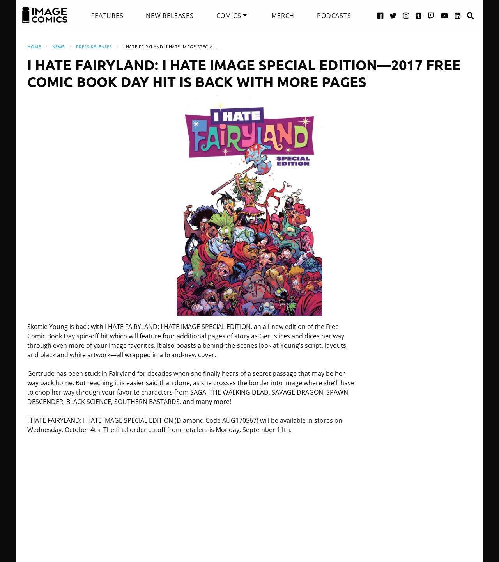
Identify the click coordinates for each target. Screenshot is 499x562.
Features (107, 15)
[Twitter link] (393, 15)
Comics (228, 15)
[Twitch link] (431, 15)
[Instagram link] (406, 15)
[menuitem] (107, 15)
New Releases (170, 15)
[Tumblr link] (419, 15)
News (58, 47)
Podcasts (334, 15)
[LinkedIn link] (458, 15)
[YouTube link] (445, 15)
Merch (282, 15)
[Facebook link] (380, 15)
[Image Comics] (44, 15)
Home (34, 47)
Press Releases (94, 47)
